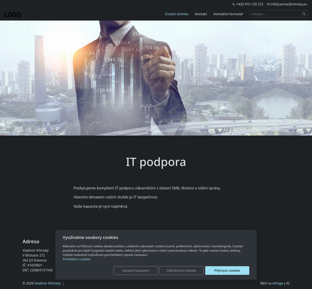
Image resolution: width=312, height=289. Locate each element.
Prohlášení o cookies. (77, 259)
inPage (277, 283)
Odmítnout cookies (188, 270)
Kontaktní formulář (228, 14)
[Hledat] (304, 14)
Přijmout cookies (229, 270)
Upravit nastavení (147, 270)
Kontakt (201, 14)
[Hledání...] (275, 14)
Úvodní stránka (176, 14)
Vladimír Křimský (48, 283)
